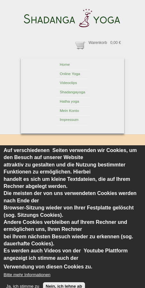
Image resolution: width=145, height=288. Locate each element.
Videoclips (68, 82)
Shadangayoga (72, 92)
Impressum (69, 119)
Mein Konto (69, 110)
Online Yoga (70, 74)
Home (65, 64)
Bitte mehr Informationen (27, 283)
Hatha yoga (69, 101)
